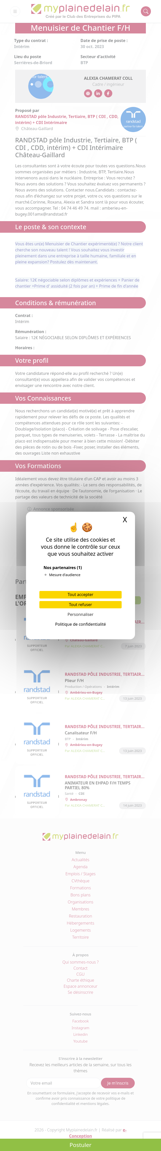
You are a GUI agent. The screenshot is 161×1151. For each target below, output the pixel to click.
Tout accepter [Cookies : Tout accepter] (80, 594)
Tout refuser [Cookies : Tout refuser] (80, 604)
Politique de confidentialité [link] (80, 624)
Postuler (80, 1145)
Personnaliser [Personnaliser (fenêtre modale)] (81, 614)
